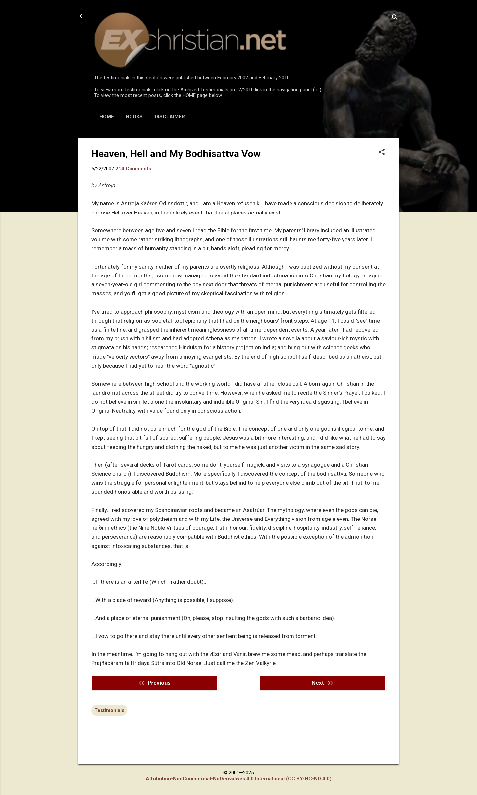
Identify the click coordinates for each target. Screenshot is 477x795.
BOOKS (134, 117)
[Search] (395, 18)
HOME (106, 117)
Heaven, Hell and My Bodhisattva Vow (176, 153)
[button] (382, 152)
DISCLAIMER (170, 117)
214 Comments (133, 169)
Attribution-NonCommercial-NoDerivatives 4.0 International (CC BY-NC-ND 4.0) (239, 779)
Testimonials (109, 710)
